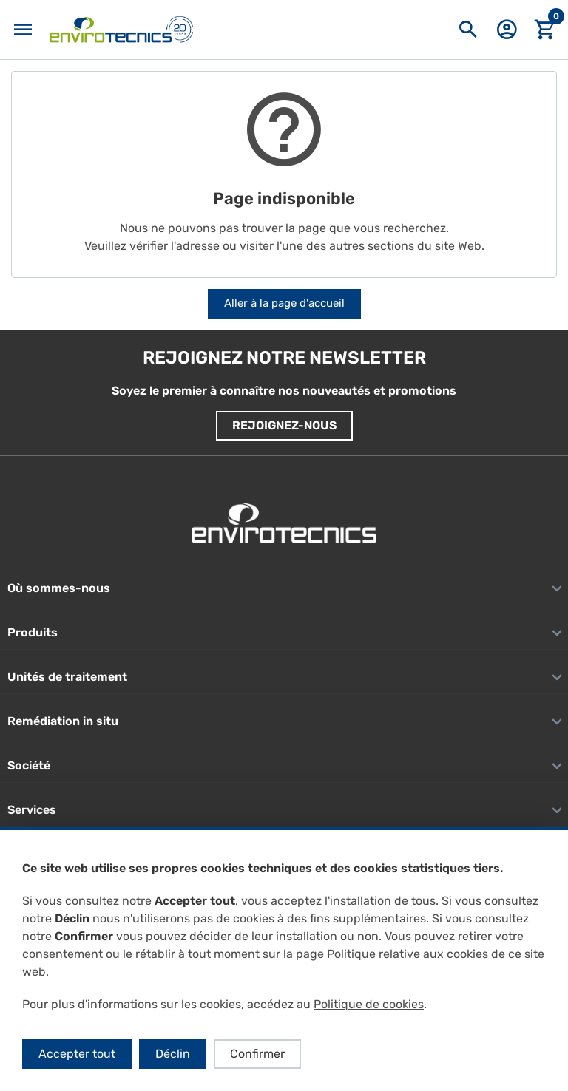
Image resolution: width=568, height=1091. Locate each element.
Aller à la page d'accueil (284, 303)
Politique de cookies (369, 1004)
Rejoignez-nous (284, 425)
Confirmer (257, 1054)
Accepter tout (76, 1054)
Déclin (172, 1054)
